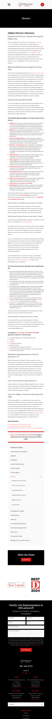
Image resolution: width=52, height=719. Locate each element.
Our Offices (26, 715)
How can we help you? (14, 630)
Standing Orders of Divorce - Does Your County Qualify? (26, 428)
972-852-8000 (16, 686)
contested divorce (26, 222)
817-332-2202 (16, 697)
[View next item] (27, 595)
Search (12, 704)
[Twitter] (29, 673)
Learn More (26, 559)
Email (28, 622)
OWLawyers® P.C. (32, 52)
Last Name (30, 618)
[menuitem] (26, 452)
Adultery (12, 341)
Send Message (26, 650)
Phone (10, 622)
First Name (11, 618)
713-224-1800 (35, 697)
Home (26, 713)
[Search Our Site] (41, 704)
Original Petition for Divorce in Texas (20, 426)
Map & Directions (16, 687)
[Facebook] (23, 673)
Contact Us (26, 718)
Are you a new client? (13, 626)
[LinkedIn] (26, 673)
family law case (38, 73)
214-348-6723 (26, 666)
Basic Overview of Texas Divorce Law (20, 424)
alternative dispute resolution (21, 259)
